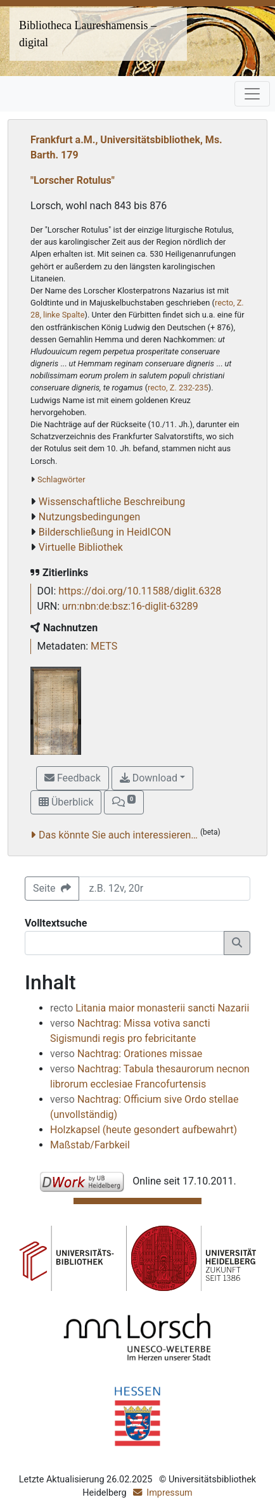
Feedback (72, 778)
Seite (52, 888)
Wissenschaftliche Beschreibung (112, 502)
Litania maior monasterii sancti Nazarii (149, 1008)
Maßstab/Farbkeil (90, 1145)
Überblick (66, 802)
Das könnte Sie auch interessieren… (118, 835)
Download (148, 778)
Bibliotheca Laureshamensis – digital (88, 34)
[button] (123, 802)
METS (104, 646)
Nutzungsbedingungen (89, 517)
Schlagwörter (61, 479)
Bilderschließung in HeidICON (105, 532)
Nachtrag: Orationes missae (126, 1054)
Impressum (169, 1492)
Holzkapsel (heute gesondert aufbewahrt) (143, 1130)
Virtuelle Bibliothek (81, 547)
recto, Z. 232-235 (178, 387)
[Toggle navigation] (252, 93)
